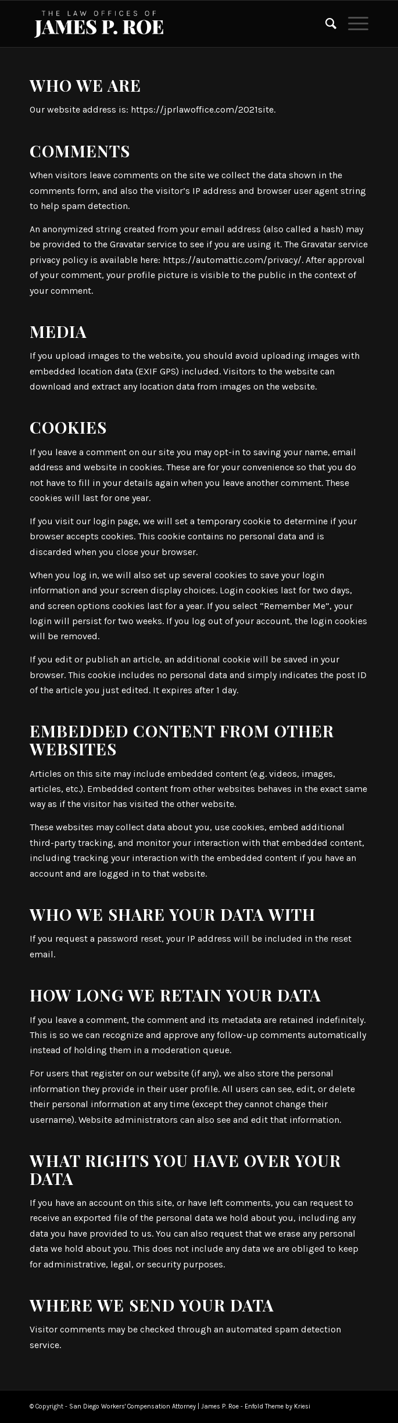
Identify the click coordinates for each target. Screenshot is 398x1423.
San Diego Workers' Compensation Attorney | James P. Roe (154, 1406)
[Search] (325, 24)
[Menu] (352, 24)
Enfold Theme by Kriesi (277, 1406)
